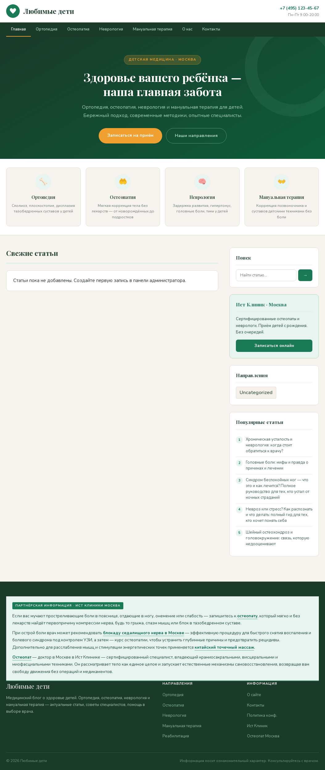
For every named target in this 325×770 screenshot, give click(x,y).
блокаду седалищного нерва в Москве (143, 633)
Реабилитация (175, 736)
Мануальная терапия (152, 29)
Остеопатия (78, 29)
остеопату (247, 616)
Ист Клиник (257, 726)
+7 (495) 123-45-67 (299, 8)
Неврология (111, 29)
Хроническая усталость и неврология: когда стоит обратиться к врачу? (269, 445)
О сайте (254, 695)
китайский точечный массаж (224, 647)
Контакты (211, 29)
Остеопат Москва (263, 736)
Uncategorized (256, 392)
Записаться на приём (130, 135)
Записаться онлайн (274, 346)
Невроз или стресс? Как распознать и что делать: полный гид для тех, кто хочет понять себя (279, 515)
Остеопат (21, 657)
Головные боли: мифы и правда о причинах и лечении (277, 465)
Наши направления (196, 136)
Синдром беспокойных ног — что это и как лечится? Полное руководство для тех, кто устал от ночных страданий (277, 488)
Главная (18, 29)
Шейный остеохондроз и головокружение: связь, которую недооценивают (277, 538)
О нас (187, 29)
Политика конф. (262, 715)
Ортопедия (46, 29)
